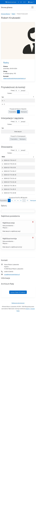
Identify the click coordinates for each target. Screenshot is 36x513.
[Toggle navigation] (32, 7)
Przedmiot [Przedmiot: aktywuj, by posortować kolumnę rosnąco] (12, 178)
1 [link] (18, 133)
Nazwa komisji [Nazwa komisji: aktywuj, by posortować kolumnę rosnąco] (9, 98)
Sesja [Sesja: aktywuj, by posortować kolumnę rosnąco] (23, 178)
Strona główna (5, 14)
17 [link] (27, 476)
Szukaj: (18, 93)
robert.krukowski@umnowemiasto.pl (14, 78)
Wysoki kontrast (10, 2)
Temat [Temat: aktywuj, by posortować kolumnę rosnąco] (8, 149)
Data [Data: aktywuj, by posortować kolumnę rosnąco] (3, 178)
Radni (13, 14)
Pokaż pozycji (18, 90)
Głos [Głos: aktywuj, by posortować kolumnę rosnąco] (31, 178)
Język (30, 2)
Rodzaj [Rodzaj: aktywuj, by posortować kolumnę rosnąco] (20, 99)
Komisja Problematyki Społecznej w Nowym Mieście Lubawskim (11, 121)
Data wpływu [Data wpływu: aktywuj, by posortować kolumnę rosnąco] (26, 149)
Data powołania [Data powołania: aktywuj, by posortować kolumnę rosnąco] (29, 98)
